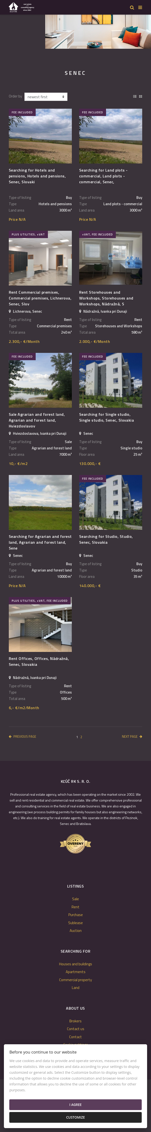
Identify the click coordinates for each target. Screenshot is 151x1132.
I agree (75, 1104)
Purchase (75, 915)
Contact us (75, 1029)
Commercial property (75, 980)
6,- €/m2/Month (24, 708)
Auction (76, 930)
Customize (75, 1117)
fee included (22, 112)
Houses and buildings (75, 964)
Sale (75, 899)
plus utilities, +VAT (28, 234)
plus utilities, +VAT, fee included (40, 600)
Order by (15, 96)
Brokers (75, 1021)
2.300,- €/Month (24, 341)
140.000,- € (90, 586)
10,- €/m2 (18, 463)
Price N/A (17, 219)
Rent (75, 907)
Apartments (76, 972)
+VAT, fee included (97, 234)
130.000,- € (90, 463)
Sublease (75, 923)
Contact (75, 1037)
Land (75, 987)
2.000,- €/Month (94, 341)
